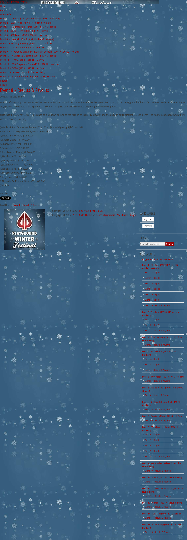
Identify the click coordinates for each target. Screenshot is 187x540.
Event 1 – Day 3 (152, 300)
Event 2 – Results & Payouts (157, 330)
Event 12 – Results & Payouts (158, 496)
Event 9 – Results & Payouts (157, 456)
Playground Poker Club (91, 211)
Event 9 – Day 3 (152, 451)
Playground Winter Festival (13, 2)
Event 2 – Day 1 (152, 319)
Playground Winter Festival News (157, 259)
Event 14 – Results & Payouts (158, 518)
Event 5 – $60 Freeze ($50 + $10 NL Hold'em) (163, 377)
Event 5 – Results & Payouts (157, 381)
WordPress (122, 215)
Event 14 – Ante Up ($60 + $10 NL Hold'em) (162, 513)
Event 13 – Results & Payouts (158, 507)
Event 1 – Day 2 (152, 294)
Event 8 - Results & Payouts (27, 205)
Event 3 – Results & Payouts (157, 345)
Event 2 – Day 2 (152, 325)
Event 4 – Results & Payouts (157, 370)
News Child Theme (82, 215)
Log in (133, 215)
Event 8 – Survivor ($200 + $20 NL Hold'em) (162, 416)
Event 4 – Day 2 (152, 364)
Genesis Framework (105, 215)
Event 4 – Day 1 (152, 359)
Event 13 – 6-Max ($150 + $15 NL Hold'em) (162, 503)
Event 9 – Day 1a (152, 434)
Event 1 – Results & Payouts (157, 305)
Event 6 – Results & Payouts (157, 395)
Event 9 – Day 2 (152, 445)
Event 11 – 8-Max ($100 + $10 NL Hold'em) (162, 477)
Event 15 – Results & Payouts (158, 532)
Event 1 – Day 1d (152, 289)
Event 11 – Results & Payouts (158, 481)
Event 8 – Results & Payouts (157, 420)
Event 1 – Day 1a (152, 272)
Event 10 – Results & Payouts (158, 471)
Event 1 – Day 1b (152, 278)
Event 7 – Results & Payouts (157, 409)
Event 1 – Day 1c (152, 283)
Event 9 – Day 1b (152, 440)
